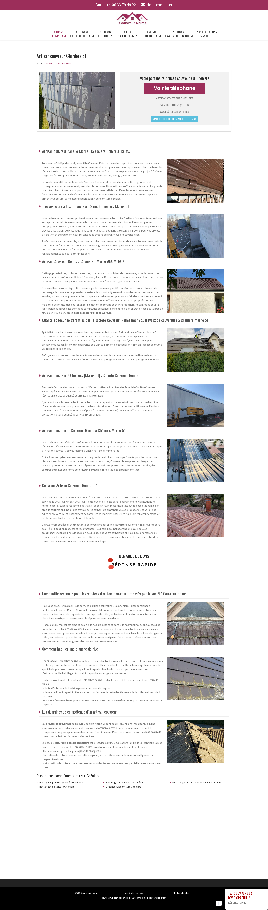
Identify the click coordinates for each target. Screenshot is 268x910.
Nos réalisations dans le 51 (207, 34)
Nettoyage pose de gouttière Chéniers (61, 782)
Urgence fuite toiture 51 (152, 34)
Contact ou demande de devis (174, 119)
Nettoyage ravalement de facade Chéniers (196, 782)
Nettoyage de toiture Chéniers (57, 786)
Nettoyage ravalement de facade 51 (179, 34)
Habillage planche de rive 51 (128, 34)
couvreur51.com (89, 892)
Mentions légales (181, 892)
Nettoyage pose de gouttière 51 (82, 34)
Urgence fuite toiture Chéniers (123, 786)
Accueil (40, 63)
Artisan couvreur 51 (58, 34)
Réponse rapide (134, 565)
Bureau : (116, 4)
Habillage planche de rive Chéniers (126, 782)
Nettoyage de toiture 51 (105, 34)
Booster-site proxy (156, 897)
